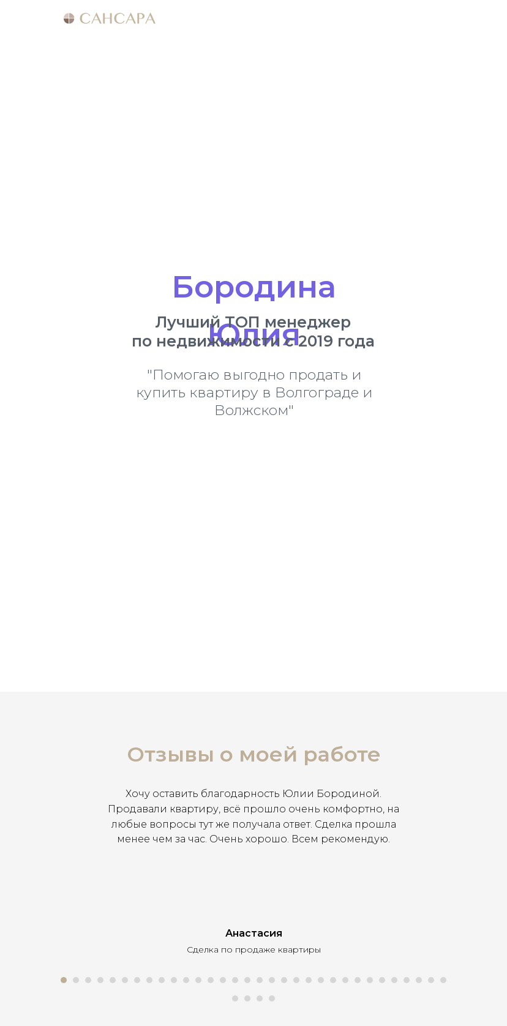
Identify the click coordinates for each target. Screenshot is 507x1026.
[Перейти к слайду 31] (431, 980)
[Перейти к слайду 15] (235, 980)
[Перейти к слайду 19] (284, 980)
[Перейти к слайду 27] (382, 980)
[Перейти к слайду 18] (272, 980)
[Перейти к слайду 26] (370, 980)
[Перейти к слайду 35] (260, 998)
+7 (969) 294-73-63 (270, 457)
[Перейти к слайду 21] (309, 980)
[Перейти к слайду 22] (321, 980)
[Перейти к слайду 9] (162, 980)
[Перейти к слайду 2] (76, 980)
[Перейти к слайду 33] (235, 998)
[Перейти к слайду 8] (149, 980)
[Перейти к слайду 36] (272, 998)
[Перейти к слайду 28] (394, 980)
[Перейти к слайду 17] (260, 980)
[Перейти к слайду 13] (211, 980)
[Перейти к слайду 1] (64, 980)
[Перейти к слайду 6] (125, 980)
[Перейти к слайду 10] (174, 980)
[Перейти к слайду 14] (223, 980)
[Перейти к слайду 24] (345, 980)
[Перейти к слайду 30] (419, 980)
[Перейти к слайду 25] (358, 980)
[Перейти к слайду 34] (247, 998)
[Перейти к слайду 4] (100, 980)
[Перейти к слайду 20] (296, 980)
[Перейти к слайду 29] (407, 980)
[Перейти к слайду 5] (113, 980)
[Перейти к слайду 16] (247, 980)
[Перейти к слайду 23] (333, 980)
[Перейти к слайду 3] (88, 980)
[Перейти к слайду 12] (198, 980)
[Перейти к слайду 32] (443, 980)
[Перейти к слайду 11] (186, 980)
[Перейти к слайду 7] (137, 980)
